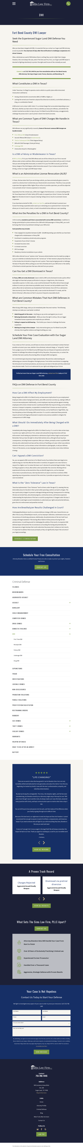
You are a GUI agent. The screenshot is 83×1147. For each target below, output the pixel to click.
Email (44, 1017)
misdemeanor (36, 138)
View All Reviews (41, 850)
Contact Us (41, 567)
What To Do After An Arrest (41, 1117)
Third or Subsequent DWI (22, 140)
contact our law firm (38, 203)
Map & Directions (41, 1093)
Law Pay (41, 1134)
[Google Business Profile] (38, 1129)
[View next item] (44, 842)
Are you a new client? (18, 1023)
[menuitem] (41, 587)
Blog (41, 1113)
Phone (14, 1017)
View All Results (41, 906)
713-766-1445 (41, 1075)
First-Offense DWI (20, 135)
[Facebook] (41, 1129)
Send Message (41, 1052)
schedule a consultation (25, 539)
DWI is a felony (17, 159)
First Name (15, 1011)
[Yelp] (45, 1129)
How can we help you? (18, 1028)
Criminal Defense (41, 1109)
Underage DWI (19, 146)
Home (41, 1102)
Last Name (45, 1011)
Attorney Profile (41, 1106)
